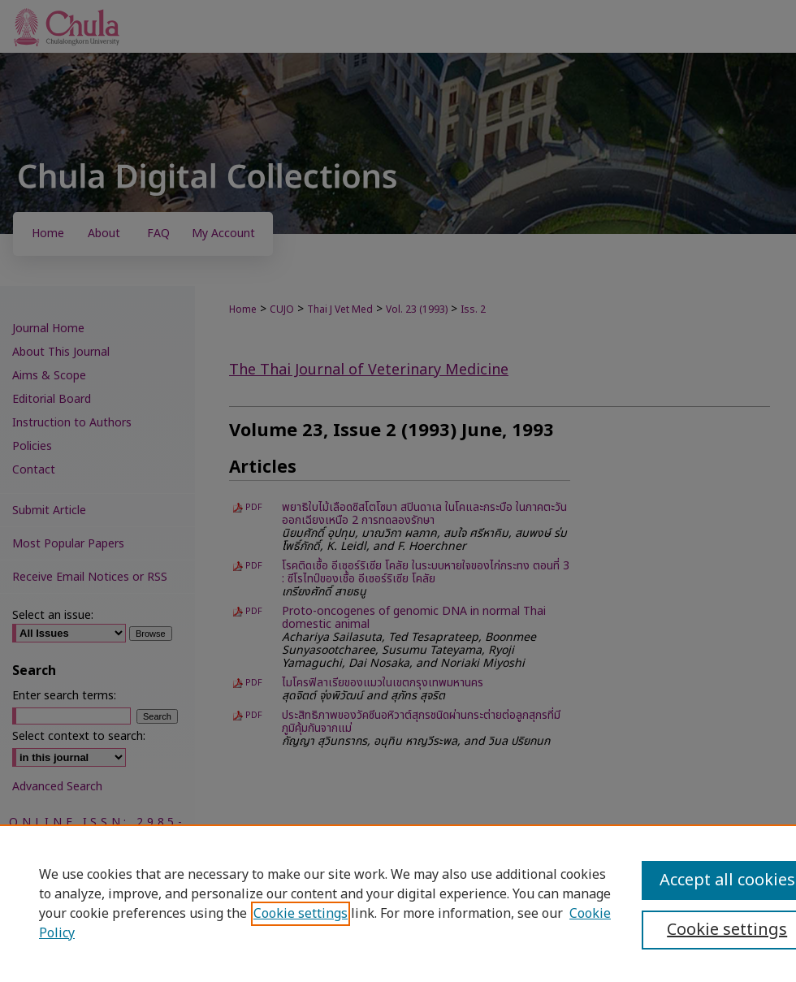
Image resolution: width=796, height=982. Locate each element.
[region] (398, 903)
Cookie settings (300, 914)
